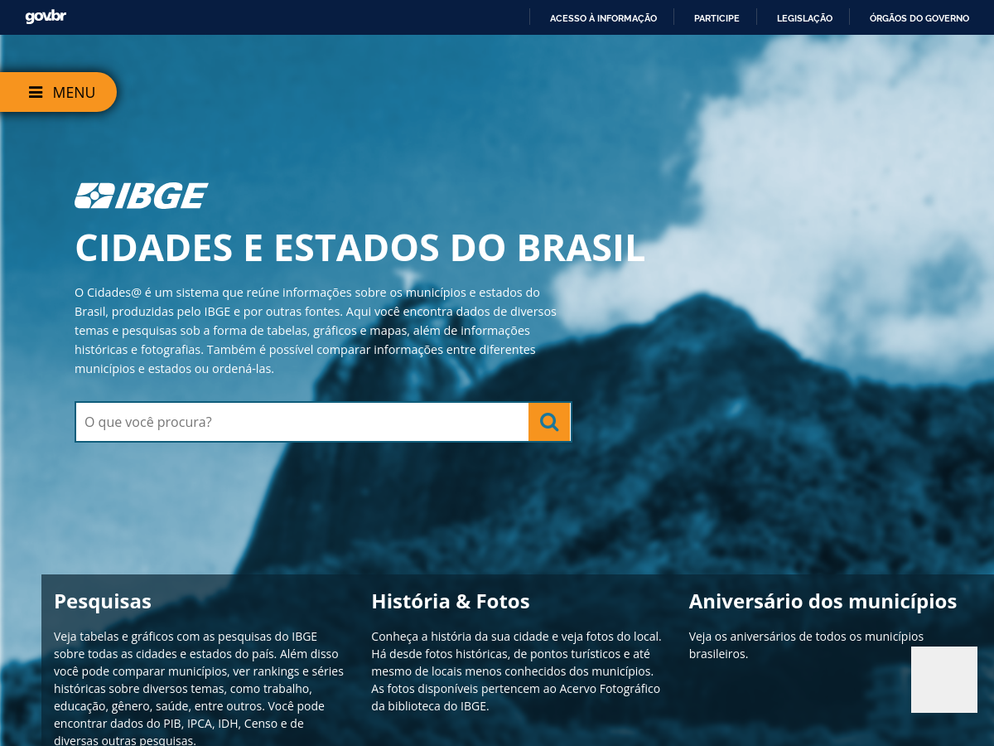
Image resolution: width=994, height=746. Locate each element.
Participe (717, 18)
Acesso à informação (603, 18)
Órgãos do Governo (919, 18)
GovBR (45, 17)
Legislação (804, 18)
